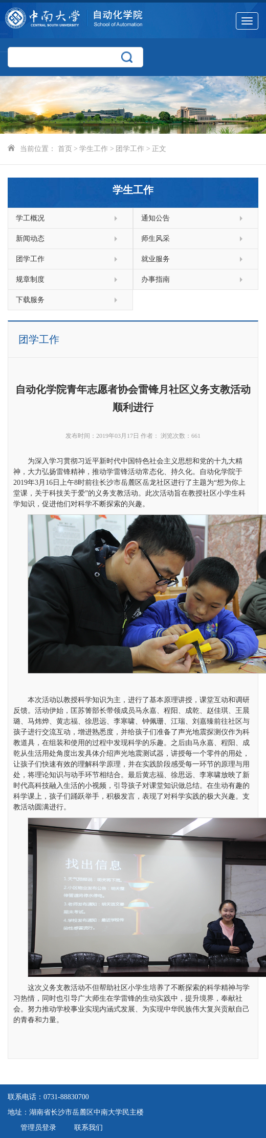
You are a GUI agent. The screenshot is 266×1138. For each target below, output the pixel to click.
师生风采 (191, 238)
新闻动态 (66, 238)
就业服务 (191, 259)
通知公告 (191, 218)
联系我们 (88, 1127)
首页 (65, 149)
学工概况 (66, 218)
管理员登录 (38, 1127)
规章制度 (66, 279)
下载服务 (66, 300)
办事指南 (191, 279)
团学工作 (130, 149)
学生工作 (93, 149)
